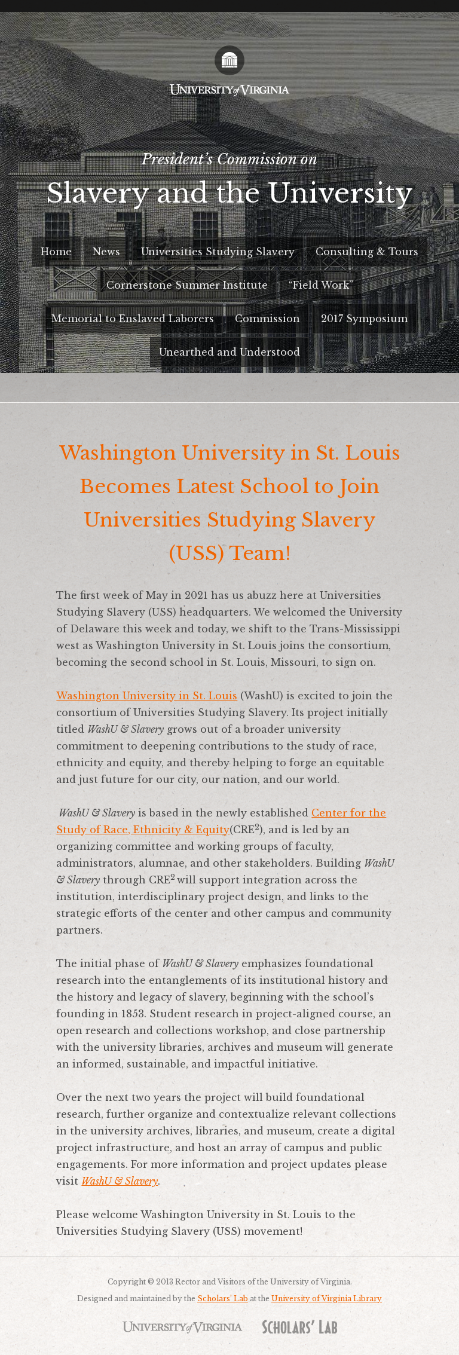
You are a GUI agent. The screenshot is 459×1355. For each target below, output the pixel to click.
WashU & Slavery (119, 1181)
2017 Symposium (364, 319)
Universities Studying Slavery (218, 252)
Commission (267, 319)
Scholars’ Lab (222, 1298)
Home (56, 252)
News (106, 252)
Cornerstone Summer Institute (187, 285)
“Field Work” (321, 285)
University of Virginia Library (326, 1298)
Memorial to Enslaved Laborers (132, 319)
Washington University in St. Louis (146, 696)
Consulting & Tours (367, 252)
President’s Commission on (229, 184)
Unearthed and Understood (229, 352)
